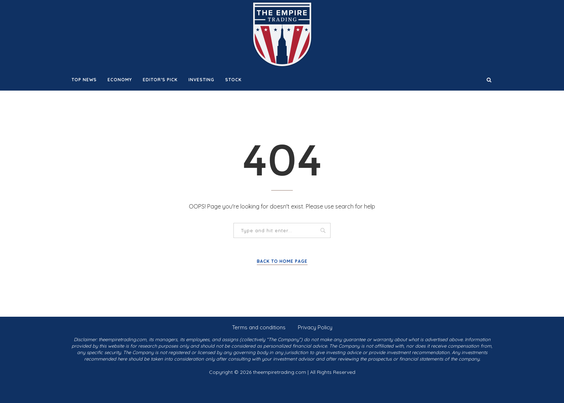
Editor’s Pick (160, 79)
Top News (84, 79)
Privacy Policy (315, 327)
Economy (120, 79)
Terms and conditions (259, 327)
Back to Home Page (282, 261)
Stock (233, 79)
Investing (201, 79)
